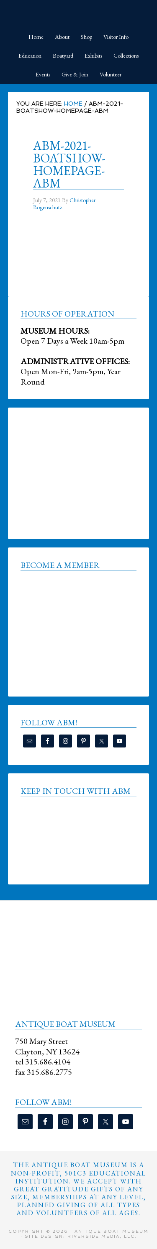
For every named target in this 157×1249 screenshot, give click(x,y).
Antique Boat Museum (78, 12)
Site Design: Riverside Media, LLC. (81, 1236)
